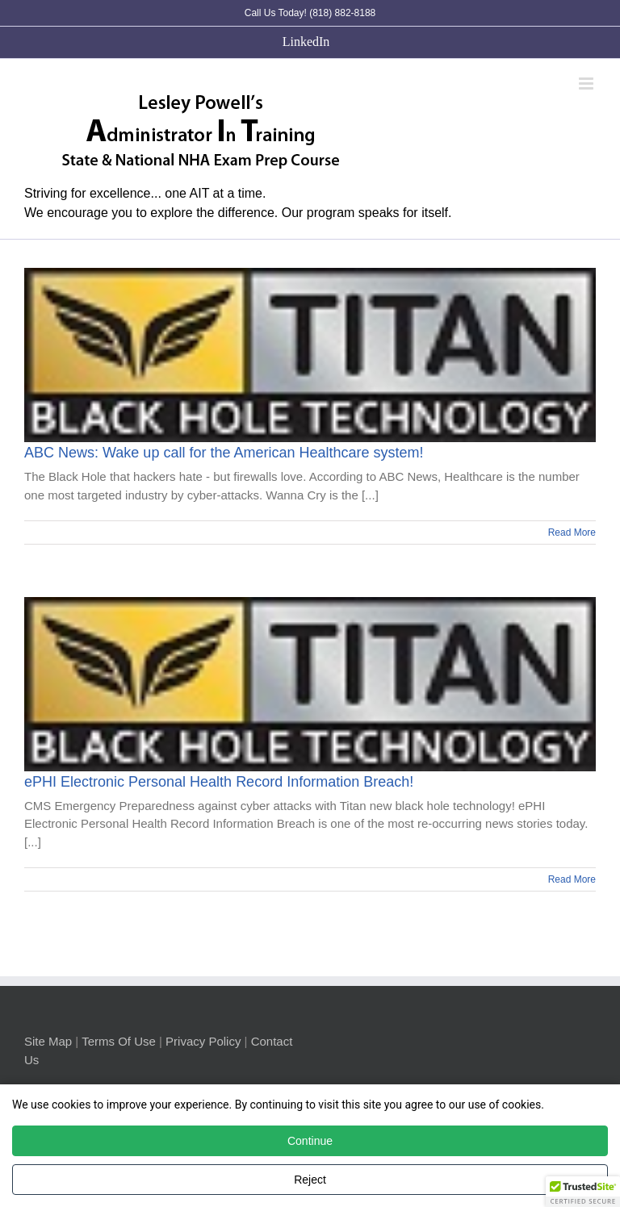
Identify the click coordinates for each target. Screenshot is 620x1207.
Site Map (48, 1041)
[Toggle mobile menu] (587, 83)
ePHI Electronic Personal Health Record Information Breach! (218, 782)
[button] (583, 1191)
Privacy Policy (203, 1041)
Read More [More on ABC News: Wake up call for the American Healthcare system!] (572, 532)
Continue (310, 1140)
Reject (310, 1179)
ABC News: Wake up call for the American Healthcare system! (224, 453)
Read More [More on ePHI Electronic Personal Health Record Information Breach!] (572, 879)
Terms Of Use (119, 1041)
